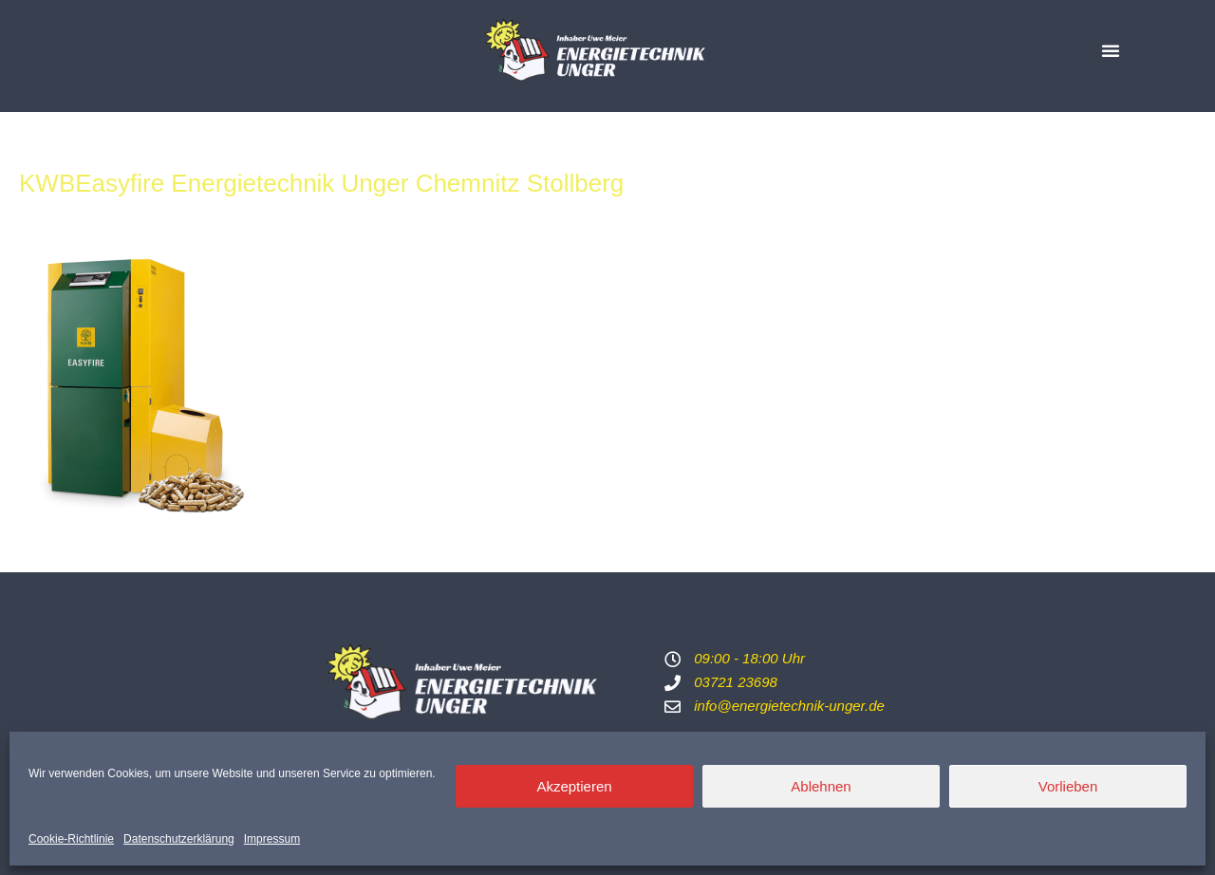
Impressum (272, 839)
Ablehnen (820, 786)
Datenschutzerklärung (178, 839)
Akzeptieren (573, 786)
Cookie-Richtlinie (71, 839)
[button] (1110, 50)
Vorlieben (1068, 786)
